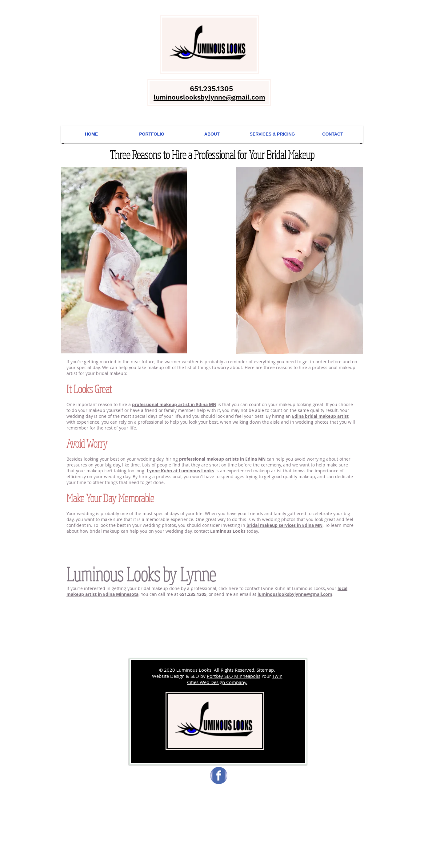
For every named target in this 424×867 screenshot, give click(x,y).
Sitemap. (266, 670)
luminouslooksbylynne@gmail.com (295, 594)
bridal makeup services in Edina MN (284, 525)
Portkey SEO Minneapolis (233, 676)
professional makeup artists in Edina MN (222, 459)
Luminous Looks (228, 531)
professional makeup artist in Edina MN (174, 404)
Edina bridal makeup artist (320, 416)
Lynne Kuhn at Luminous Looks (180, 471)
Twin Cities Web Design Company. (234, 679)
